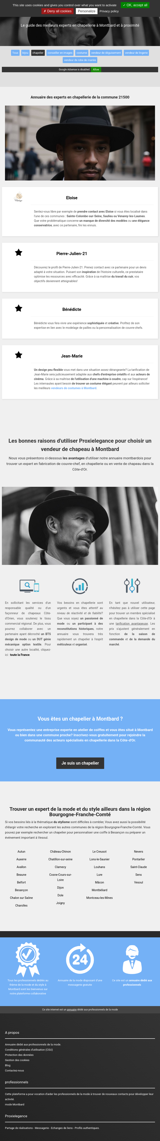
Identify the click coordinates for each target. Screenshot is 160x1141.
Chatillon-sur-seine (60, 859)
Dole (60, 895)
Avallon (21, 867)
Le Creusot (99, 851)
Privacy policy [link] (109, 11)
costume (81, 52)
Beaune (21, 874)
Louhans (99, 867)
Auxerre (21, 859)
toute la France (19, 654)
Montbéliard (99, 890)
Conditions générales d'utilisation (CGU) (29, 1049)
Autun (21, 851)
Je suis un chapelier (80, 763)
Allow (96, 69)
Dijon (60, 887)
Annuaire (10, 1044)
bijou (25, 52)
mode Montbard (14, 1104)
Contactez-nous (14, 1070)
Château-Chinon (60, 851)
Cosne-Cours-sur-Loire (60, 877)
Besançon (21, 890)
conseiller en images (60, 52)
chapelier (38, 52)
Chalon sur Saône (21, 897)
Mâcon (99, 882)
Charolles (21, 905)
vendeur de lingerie (136, 52)
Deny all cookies (57, 11)
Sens (138, 874)
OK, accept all (135, 5)
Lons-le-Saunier (100, 859)
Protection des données (19, 1054)
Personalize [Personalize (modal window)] (86, 11)
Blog (7, 1065)
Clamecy (60, 867)
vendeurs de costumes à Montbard (73, 388)
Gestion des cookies (17, 1060)
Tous (15, 52)
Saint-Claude (138, 867)
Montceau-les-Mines (99, 897)
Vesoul (138, 882)
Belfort (21, 882)
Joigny (60, 903)
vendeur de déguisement (106, 52)
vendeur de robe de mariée (80, 60)
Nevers (138, 851)
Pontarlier (138, 859)
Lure (99, 874)
